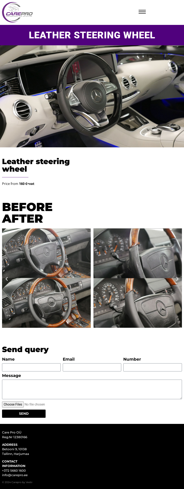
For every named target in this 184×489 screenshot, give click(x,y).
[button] (6, 278)
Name (8, 359)
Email (69, 359)
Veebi (29, 482)
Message (11, 375)
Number (132, 359)
